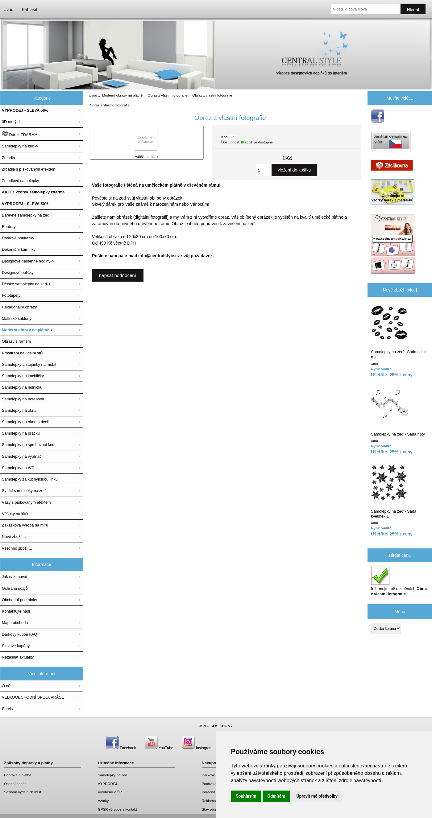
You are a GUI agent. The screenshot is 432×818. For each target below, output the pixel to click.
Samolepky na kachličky (23, 376)
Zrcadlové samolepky (20, 180)
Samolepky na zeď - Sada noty (398, 411)
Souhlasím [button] (246, 796)
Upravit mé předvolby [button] (316, 796)
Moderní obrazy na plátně (122, 95)
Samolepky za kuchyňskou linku (30, 479)
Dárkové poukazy (216, 775)
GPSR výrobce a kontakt (117, 809)
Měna (399, 611)
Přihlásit (29, 9)
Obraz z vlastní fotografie (167, 95)
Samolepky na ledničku (22, 387)
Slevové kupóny (16, 645)
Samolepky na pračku (21, 433)
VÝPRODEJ (107, 784)
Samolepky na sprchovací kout (29, 444)
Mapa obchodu (15, 622)
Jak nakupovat (14, 576)
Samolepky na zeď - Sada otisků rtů (399, 332)
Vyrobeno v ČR (110, 792)
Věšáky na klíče (15, 513)
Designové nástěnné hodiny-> (28, 261)
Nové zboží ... (14, 536)
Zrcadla (8, 157)
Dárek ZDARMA (19, 134)
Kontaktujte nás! (16, 611)
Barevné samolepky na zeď (26, 215)
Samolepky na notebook (23, 399)
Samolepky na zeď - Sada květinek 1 (393, 491)
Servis (7, 708)
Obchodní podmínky (19, 599)
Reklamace (211, 801)
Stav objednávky (215, 809)
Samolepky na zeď (112, 775)
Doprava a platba (17, 775)
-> (27, 330)
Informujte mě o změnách (399, 581)
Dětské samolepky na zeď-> (26, 284)
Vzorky (103, 801)
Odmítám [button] (276, 796)
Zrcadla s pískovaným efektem (28, 169)
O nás (7, 686)
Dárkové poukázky (18, 238)
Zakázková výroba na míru (25, 525)
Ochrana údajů (15, 588)
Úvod (8, 9)
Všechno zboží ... (17, 548)
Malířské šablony (16, 318)
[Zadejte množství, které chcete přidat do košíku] (264, 170)
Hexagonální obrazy (19, 307)
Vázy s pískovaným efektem (26, 502)
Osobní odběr (15, 784)
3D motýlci (11, 121)
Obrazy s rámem (16, 341)
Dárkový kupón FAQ (19, 634)
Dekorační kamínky (18, 249)
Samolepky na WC (18, 467)
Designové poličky (18, 272)
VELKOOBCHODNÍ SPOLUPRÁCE (33, 697)
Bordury (9, 226)
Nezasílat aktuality (18, 657)
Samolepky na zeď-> (20, 146)
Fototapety (11, 295)
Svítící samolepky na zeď (24, 490)
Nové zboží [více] (400, 289)
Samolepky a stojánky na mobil (29, 364)
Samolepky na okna (19, 410)
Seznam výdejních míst (22, 792)
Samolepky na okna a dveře (26, 421)
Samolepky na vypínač (21, 456)
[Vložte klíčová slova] (365, 9)
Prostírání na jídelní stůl (22, 353)
